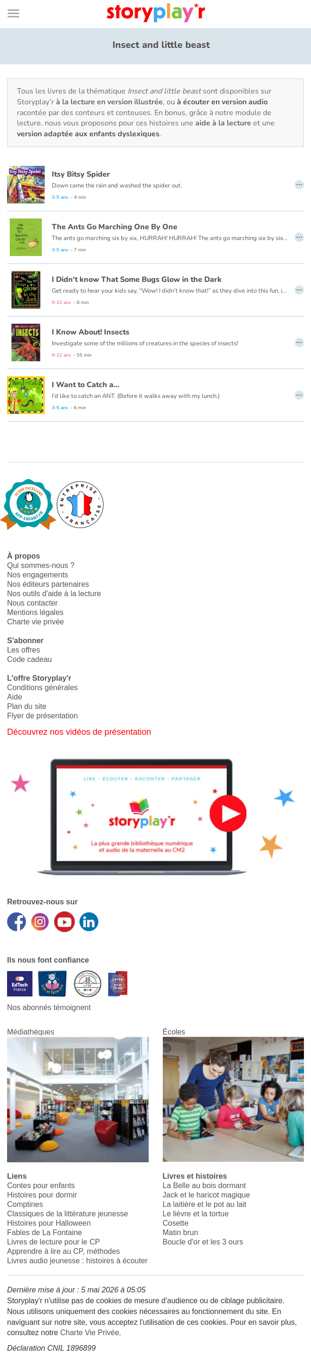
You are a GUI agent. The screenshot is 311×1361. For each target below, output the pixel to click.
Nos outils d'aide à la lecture (54, 594)
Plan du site (27, 706)
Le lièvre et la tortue (196, 1214)
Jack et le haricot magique (206, 1195)
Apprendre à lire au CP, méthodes (63, 1251)
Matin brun (181, 1233)
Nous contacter (32, 603)
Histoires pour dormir (42, 1195)
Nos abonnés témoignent (49, 1007)
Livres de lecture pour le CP (53, 1242)
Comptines (25, 1204)
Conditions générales (42, 688)
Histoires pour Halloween (49, 1223)
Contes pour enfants (41, 1186)
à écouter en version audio (222, 102)
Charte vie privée (35, 622)
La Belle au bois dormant (204, 1186)
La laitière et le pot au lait (205, 1204)
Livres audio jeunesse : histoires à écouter (77, 1261)
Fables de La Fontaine (44, 1233)
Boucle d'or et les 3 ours (203, 1242)
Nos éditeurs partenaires (48, 584)
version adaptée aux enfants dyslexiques (88, 134)
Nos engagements (37, 575)
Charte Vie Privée (89, 1333)
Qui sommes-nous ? (40, 565)
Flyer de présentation (42, 716)
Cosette (176, 1223)
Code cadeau (29, 659)
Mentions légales (35, 612)
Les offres (23, 650)
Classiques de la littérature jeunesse (67, 1214)
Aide (14, 697)
